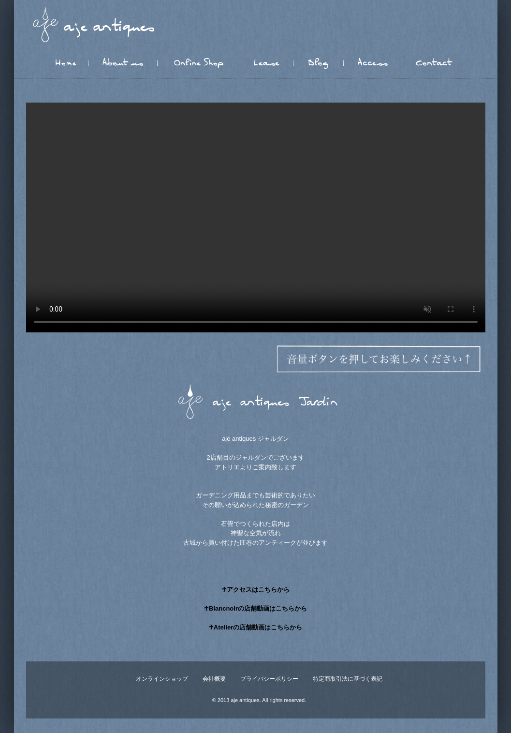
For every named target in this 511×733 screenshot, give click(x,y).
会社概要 (214, 679)
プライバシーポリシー (269, 679)
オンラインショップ (162, 679)
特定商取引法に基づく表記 (347, 679)
